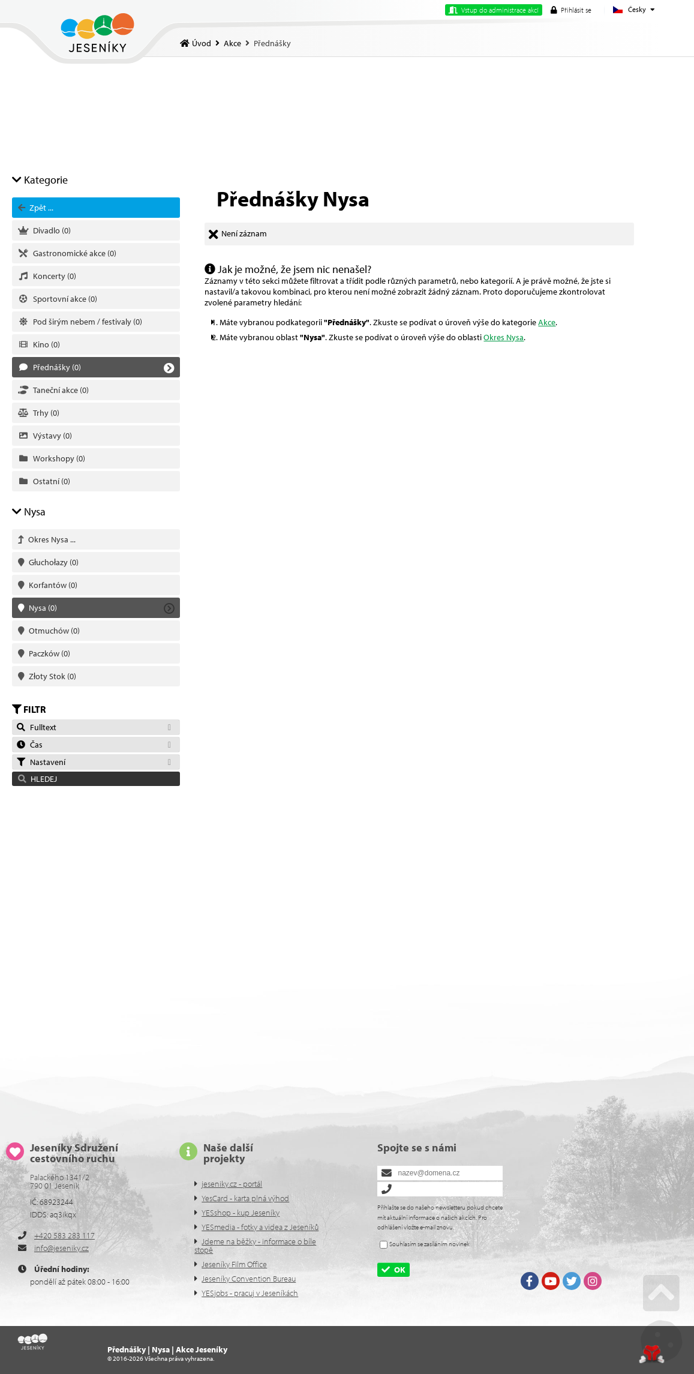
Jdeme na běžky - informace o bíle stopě (255, 1245)
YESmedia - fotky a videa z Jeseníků (260, 1227)
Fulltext (36, 727)
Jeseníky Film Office (234, 1264)
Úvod (97, 32)
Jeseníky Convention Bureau (249, 1278)
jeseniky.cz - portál (232, 1183)
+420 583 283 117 (64, 1235)
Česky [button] (637, 9)
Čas (29, 744)
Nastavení (40, 762)
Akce (232, 43)
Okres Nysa (503, 337)
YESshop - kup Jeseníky (241, 1212)
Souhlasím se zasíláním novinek (429, 1244)
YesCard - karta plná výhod (245, 1198)
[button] (571, 10)
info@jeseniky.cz (61, 1248)
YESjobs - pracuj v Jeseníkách (250, 1293)
